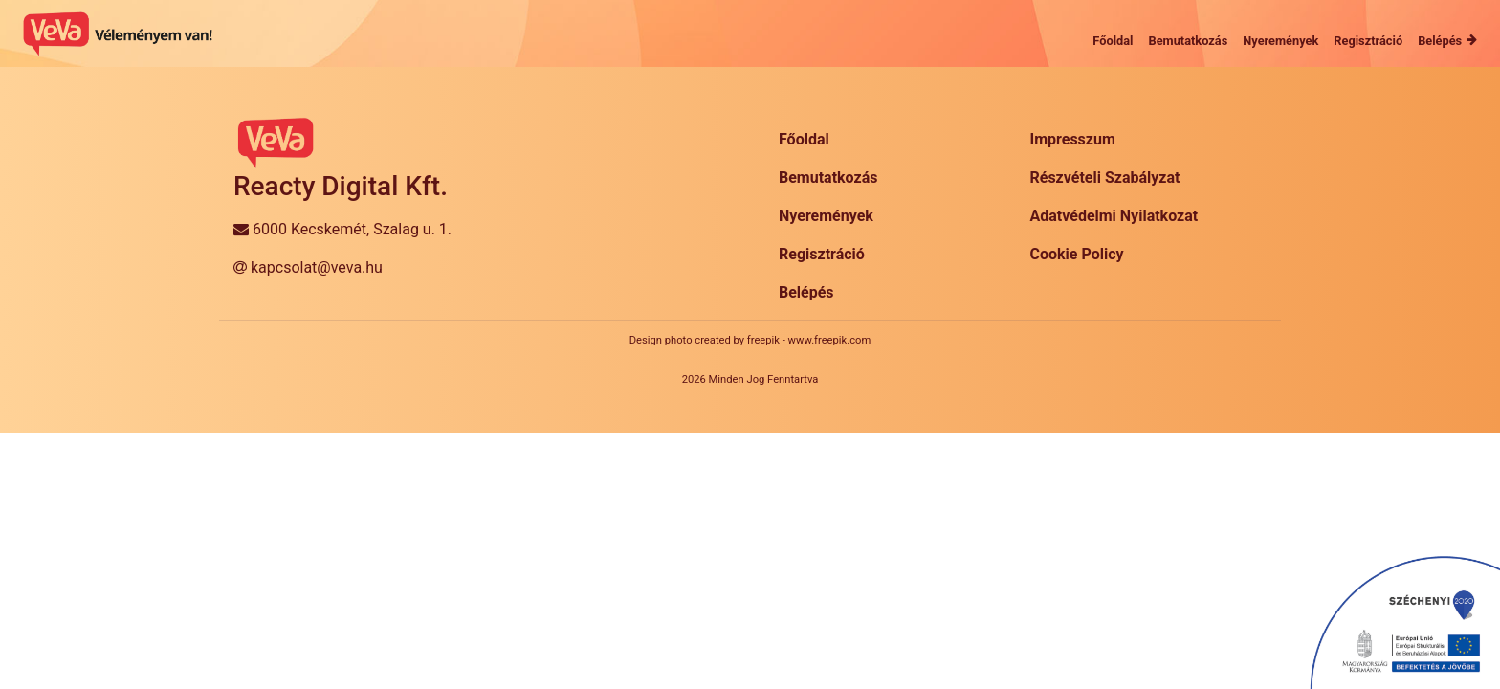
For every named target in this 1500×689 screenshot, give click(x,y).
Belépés (806, 292)
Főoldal (804, 139)
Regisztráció (822, 254)
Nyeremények (826, 216)
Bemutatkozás (828, 177)
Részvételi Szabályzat (1105, 177)
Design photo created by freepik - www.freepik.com (750, 340)
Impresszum (1072, 139)
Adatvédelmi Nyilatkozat (1114, 216)
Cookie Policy (1077, 254)
